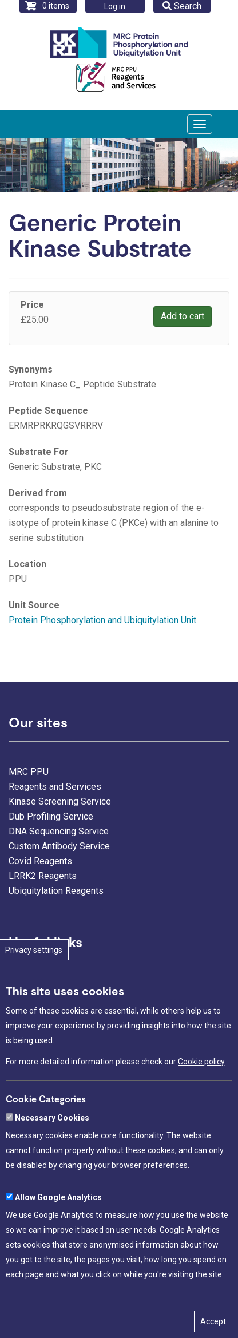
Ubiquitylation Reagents (56, 890)
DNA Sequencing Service (59, 831)
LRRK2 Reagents (43, 875)
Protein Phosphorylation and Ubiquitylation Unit (102, 620)
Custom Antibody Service (59, 846)
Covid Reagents (40, 861)
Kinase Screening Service (60, 801)
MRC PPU (29, 771)
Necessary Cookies (52, 1146)
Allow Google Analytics (58, 1226)
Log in (114, 6)
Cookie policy (201, 1091)
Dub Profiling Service (51, 816)
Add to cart (182, 316)
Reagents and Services (55, 786)
